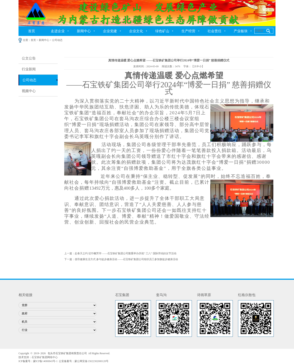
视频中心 (29, 91)
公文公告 (29, 58)
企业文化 (136, 31)
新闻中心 (84, 31)
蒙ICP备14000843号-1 (45, 361)
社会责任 (214, 31)
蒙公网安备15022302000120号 (91, 361)
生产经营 (188, 31)
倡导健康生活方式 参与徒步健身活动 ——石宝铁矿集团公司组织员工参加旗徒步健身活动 (126, 259)
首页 (31, 31)
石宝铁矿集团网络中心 (45, 357)
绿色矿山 (162, 31)
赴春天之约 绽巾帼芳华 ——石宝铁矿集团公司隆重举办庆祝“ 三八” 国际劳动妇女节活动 (125, 253)
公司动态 (29, 80)
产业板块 (241, 31)
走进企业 (58, 31)
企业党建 (110, 31)
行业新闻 (29, 69)
